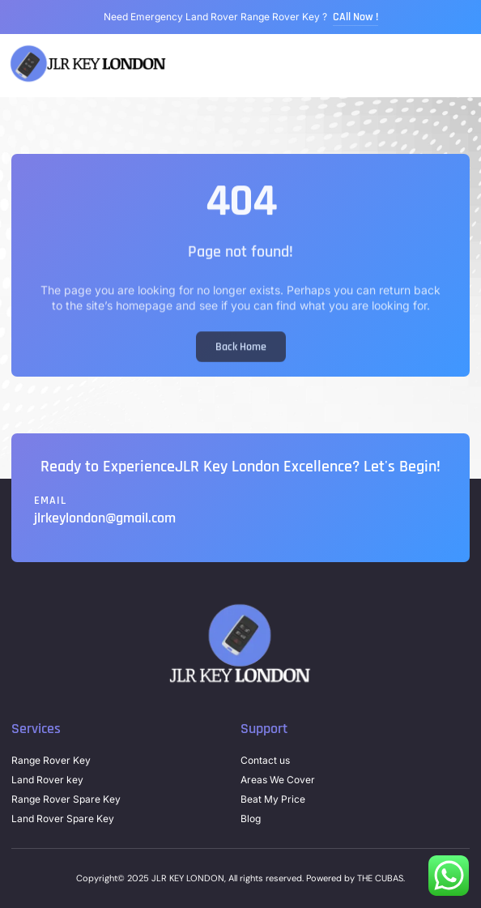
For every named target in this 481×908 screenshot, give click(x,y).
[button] (467, 66)
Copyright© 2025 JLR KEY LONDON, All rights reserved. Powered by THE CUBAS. (240, 878)
